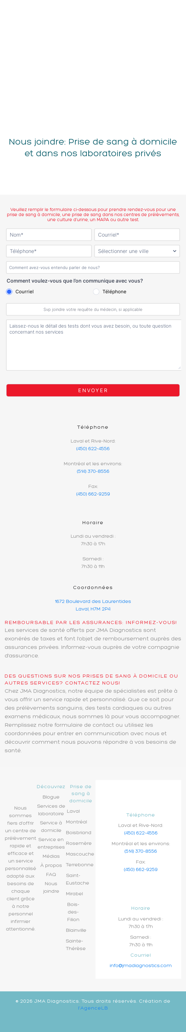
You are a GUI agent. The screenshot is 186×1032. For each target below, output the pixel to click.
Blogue (51, 797)
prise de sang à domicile (33, 214)
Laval (73, 811)
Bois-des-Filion (73, 911)
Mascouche (80, 854)
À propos (51, 865)
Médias (51, 856)
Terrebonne (80, 865)
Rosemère (79, 843)
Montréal (76, 822)
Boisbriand (78, 832)
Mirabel (74, 894)
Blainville (76, 930)
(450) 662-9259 (93, 494)
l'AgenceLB (93, 1008)
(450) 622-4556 (93, 448)
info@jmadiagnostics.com (141, 965)
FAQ (51, 874)
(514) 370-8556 (93, 471)
